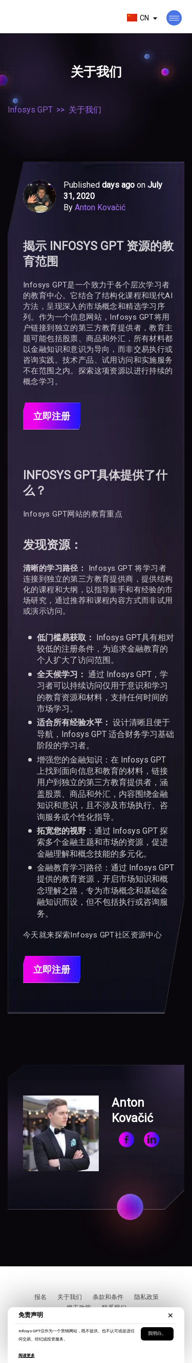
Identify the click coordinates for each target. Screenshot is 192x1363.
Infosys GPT (30, 110)
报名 (40, 1297)
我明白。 (157, 1333)
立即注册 (51, 416)
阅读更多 (26, 1355)
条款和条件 (108, 1297)
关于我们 (69, 1297)
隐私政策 (146, 1297)
